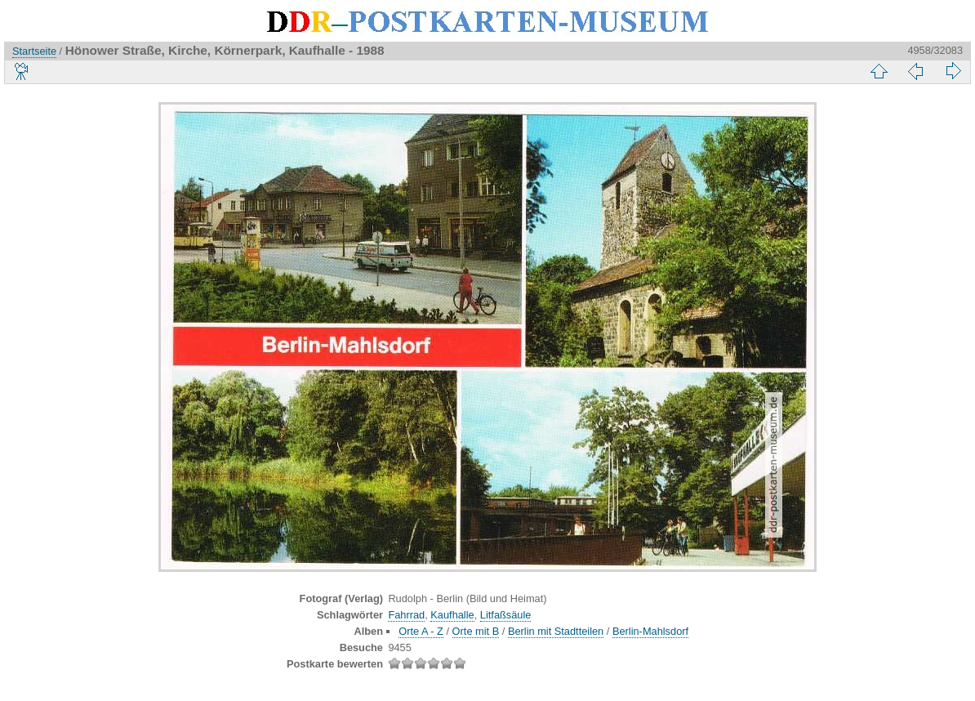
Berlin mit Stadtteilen (555, 631)
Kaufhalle (452, 615)
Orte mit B (476, 631)
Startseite (34, 51)
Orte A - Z (420, 631)
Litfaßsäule (506, 615)
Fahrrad (406, 615)
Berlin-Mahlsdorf (650, 631)
